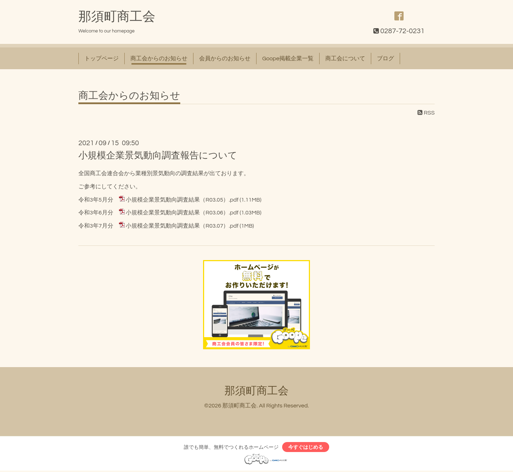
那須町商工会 (116, 17)
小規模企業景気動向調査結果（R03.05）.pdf (182, 200)
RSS (426, 113)
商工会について (345, 58)
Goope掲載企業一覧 (288, 58)
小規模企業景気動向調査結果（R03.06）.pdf (182, 212)
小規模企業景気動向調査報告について (157, 155)
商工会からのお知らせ (158, 58)
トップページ (101, 58)
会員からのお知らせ (224, 58)
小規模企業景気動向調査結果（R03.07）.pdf (182, 226)
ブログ (385, 58)
